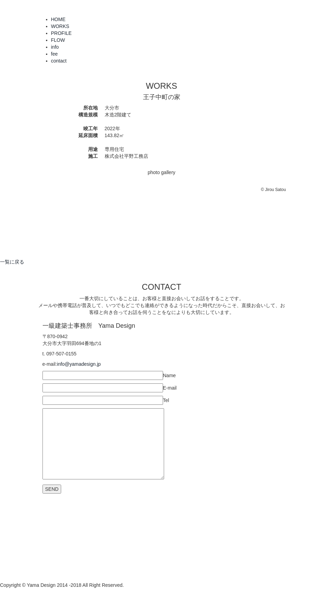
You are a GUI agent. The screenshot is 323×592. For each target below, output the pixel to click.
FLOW (58, 40)
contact (59, 61)
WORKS (60, 26)
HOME (58, 19)
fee (54, 54)
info (55, 47)
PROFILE (61, 33)
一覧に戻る (12, 262)
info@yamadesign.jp (79, 364)
